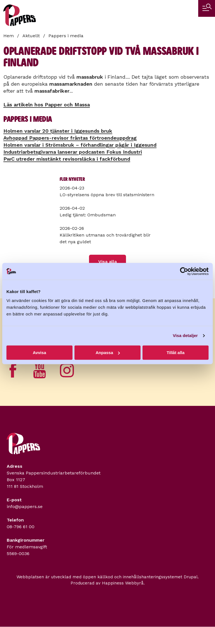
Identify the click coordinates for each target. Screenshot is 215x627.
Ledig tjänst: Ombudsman (88, 214)
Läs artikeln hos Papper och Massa (46, 104)
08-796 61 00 (20, 526)
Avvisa (39, 352)
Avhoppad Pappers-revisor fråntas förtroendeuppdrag (70, 138)
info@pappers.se (25, 506)
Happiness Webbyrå (123, 583)
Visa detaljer (185, 335)
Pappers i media (65, 35)
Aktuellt (31, 35)
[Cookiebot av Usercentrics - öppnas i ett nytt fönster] (184, 271)
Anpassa (107, 352)
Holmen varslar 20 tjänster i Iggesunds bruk (57, 131)
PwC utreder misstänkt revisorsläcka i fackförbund (66, 159)
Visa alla (107, 261)
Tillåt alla (175, 352)
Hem (8, 35)
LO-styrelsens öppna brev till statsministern (107, 194)
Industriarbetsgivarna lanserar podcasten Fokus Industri (72, 152)
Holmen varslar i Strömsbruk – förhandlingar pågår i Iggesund (79, 145)
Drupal (191, 576)
